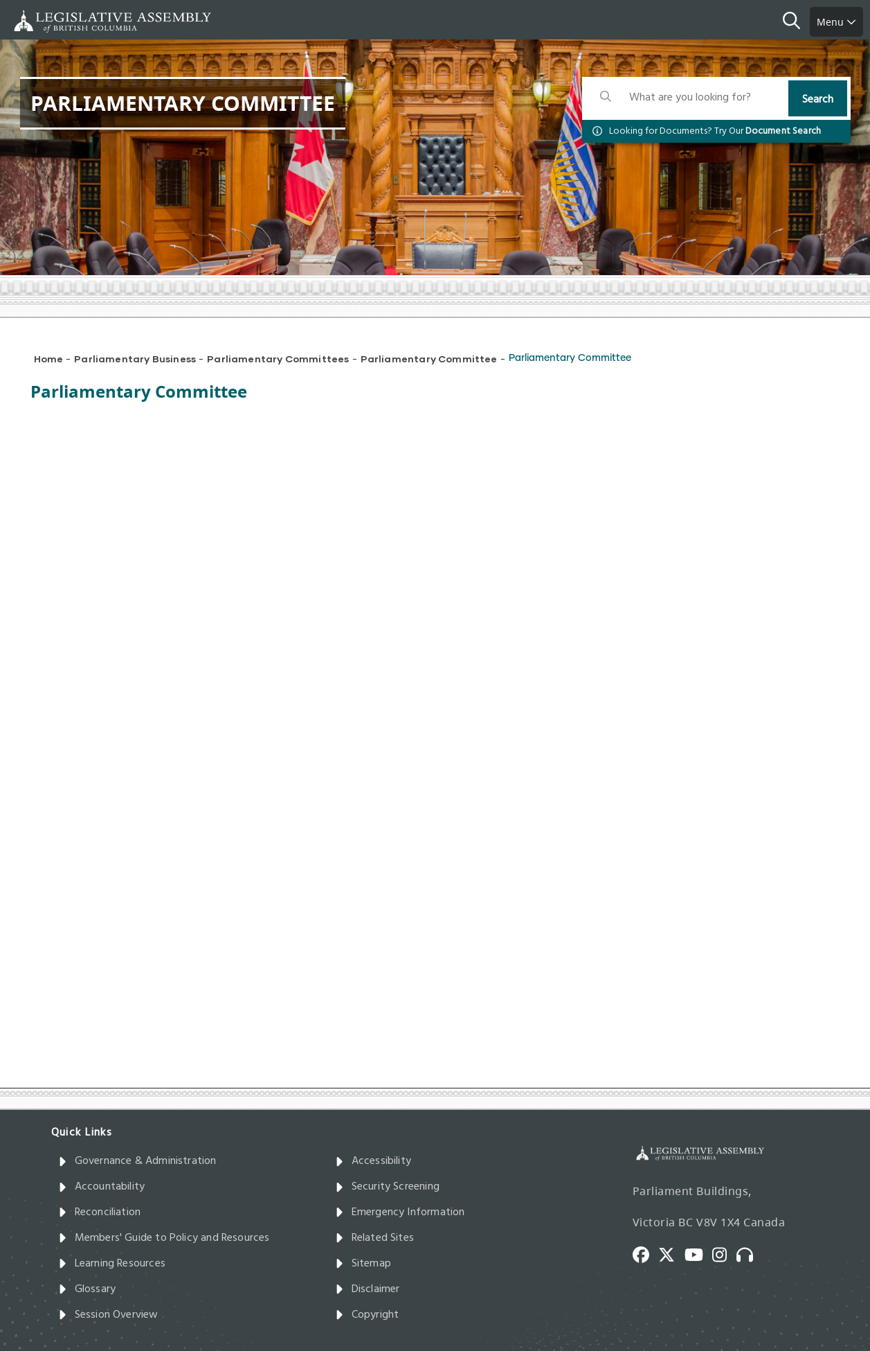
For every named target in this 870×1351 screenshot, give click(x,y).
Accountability (101, 1187)
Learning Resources (111, 1264)
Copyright (367, 1315)
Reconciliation (99, 1212)
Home (49, 358)
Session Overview (108, 1315)
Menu (836, 21)
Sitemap (363, 1264)
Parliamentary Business (135, 358)
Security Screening (387, 1187)
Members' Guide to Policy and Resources (164, 1238)
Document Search (783, 131)
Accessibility (373, 1161)
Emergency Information (400, 1212)
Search (817, 100)
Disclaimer (367, 1289)
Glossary (87, 1289)
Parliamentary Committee (429, 358)
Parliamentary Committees (278, 358)
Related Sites (375, 1238)
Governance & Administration (137, 1161)
